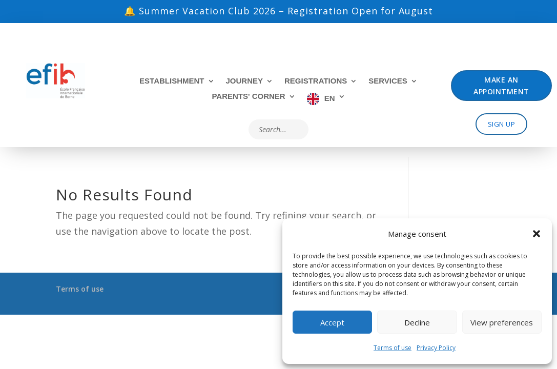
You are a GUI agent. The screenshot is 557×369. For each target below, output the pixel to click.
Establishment (171, 81)
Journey (244, 81)
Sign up (501, 124)
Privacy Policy (436, 347)
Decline (417, 322)
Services (387, 81)
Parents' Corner (248, 96)
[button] (536, 234)
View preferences (501, 322)
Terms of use (392, 347)
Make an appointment (501, 86)
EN (329, 98)
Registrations (315, 81)
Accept (332, 322)
